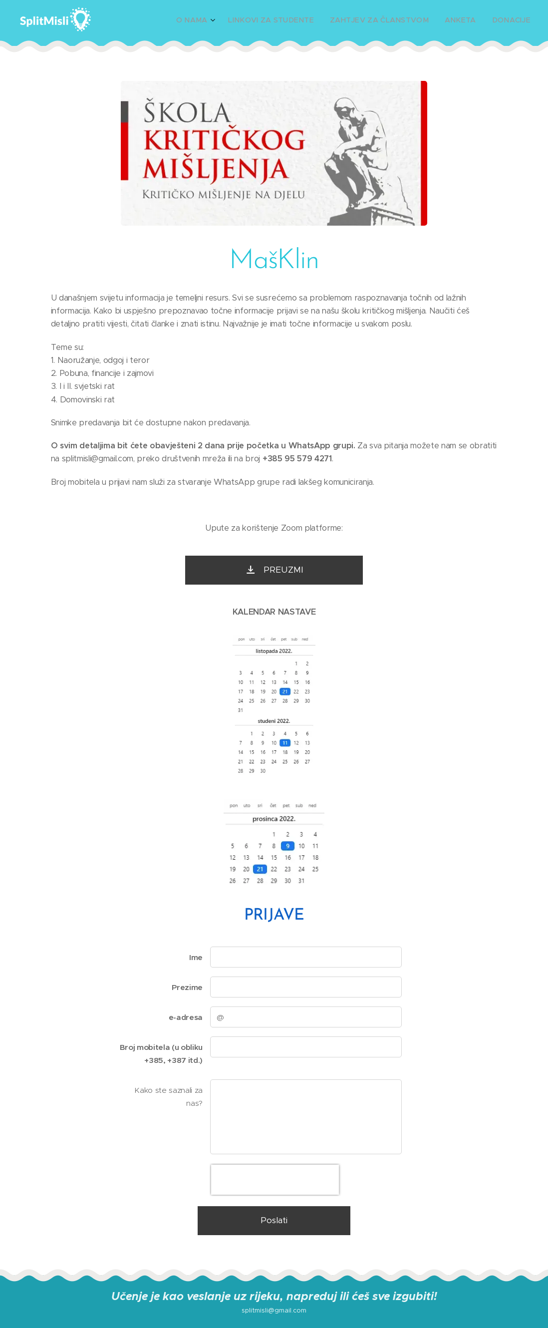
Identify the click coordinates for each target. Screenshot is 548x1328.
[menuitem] (224, 20)
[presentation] (275, 1180)
